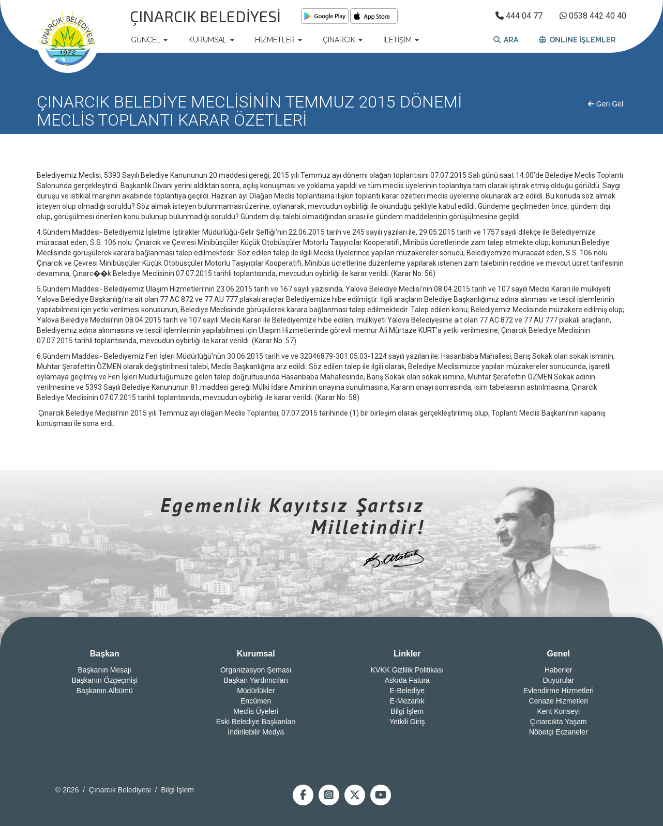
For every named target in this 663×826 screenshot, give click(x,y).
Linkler (407, 653)
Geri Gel (605, 104)
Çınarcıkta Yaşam (558, 721)
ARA (505, 40)
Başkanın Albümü (105, 690)
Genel (558, 653)
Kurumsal (256, 653)
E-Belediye (407, 690)
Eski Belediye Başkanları (256, 721)
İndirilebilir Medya (256, 732)
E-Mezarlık (407, 701)
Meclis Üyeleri (255, 711)
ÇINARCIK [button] (343, 40)
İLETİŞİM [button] (401, 40)
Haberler (558, 670)
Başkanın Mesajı (105, 670)
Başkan (104, 653)
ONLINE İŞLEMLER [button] (577, 40)
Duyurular (558, 680)
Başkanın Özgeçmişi (104, 680)
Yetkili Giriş (407, 721)
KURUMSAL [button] (211, 40)
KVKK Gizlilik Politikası (407, 670)
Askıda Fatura (407, 680)
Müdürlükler (256, 690)
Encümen (255, 701)
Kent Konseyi (558, 711)
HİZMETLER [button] (278, 40)
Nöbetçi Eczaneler (558, 732)
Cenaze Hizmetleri (558, 701)
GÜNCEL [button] (149, 40)
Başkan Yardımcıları (255, 680)
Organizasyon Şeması (256, 670)
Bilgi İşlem (407, 711)
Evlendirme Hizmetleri (558, 690)
